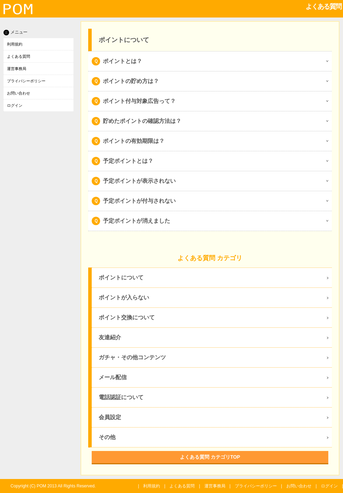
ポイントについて (121, 277)
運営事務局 (16, 69)
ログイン (14, 105)
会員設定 (110, 417)
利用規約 (14, 44)
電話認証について (121, 397)
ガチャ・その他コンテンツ (132, 357)
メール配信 (113, 377)
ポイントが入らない (124, 297)
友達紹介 (110, 337)
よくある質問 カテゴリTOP (210, 457)
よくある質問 (18, 56)
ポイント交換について (127, 317)
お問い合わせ (18, 93)
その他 (107, 437)
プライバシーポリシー (26, 81)
